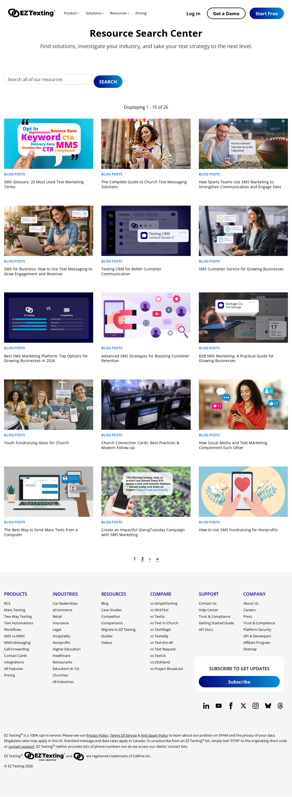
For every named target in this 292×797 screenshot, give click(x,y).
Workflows (12, 629)
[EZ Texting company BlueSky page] (268, 705)
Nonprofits (61, 642)
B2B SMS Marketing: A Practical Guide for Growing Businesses (236, 358)
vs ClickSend (160, 662)
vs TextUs (158, 655)
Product (70, 13)
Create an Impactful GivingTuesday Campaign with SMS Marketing (143, 532)
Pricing (141, 13)
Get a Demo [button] (226, 13)
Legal (57, 629)
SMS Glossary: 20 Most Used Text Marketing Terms (44, 184)
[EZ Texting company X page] (243, 705)
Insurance (61, 622)
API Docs (206, 629)
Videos (106, 642)
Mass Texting (14, 609)
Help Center (208, 609)
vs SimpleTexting (163, 603)
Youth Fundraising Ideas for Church (36, 442)
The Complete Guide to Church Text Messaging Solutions (144, 184)
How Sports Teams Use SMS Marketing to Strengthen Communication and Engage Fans (240, 184)
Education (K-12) (66, 668)
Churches (60, 675)
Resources (118, 13)
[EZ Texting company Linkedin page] (206, 705)
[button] (267, 13)
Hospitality (61, 636)
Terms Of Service (123, 735)
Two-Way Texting (18, 616)
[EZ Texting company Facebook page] (231, 705)
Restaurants (62, 662)
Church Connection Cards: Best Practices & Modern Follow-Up (140, 445)
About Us (250, 603)
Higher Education (67, 649)
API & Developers (257, 636)
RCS (7, 603)
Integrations (14, 662)
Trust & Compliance (214, 616)
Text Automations (18, 622)
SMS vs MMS (14, 636)
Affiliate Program (256, 642)
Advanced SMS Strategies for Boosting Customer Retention (145, 358)
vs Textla (157, 616)
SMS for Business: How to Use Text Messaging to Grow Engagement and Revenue (48, 271)
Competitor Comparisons (112, 619)
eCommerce (62, 609)
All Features (13, 668)
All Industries (63, 681)
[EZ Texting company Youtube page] (218, 705)
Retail (57, 616)
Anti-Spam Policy (154, 735)
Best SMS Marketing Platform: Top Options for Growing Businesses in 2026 (46, 358)
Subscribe (239, 681)
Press (247, 616)
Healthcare (61, 655)
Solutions (93, 13)
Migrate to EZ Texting (118, 629)
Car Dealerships (65, 603)
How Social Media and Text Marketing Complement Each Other (233, 445)
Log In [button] (193, 13)
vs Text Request (163, 649)
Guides (106, 636)
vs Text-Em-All (161, 642)
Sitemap (250, 649)
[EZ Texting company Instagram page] (255, 705)
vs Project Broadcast (166, 668)
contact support (21, 746)
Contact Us (207, 603)
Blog (104, 603)
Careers (249, 609)
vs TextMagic (160, 629)
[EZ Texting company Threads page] (280, 705)
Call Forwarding (16, 649)
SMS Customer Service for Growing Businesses (241, 268)
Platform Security (257, 629)
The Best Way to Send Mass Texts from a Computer (41, 532)
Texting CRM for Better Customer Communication (131, 271)
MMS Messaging (17, 642)
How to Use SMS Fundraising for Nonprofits (238, 529)
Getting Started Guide (216, 622)
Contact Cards (15, 655)
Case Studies (111, 609)
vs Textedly (159, 636)
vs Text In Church (164, 622)
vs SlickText (159, 609)
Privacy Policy (97, 735)
